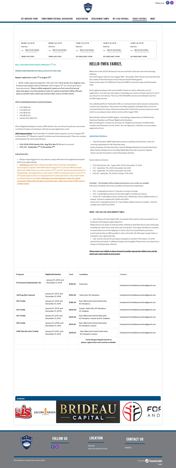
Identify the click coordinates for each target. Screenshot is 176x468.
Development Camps (100, 18)
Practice (24, 46)
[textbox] (88, 32)
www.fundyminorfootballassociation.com (38, 71)
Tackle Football (139, 18)
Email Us (128, 447)
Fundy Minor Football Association (57, 18)
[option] (33, 50)
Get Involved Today (29, 18)
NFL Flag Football (121, 18)
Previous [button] (19, 410)
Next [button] (157, 410)
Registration (82, 18)
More (153, 18)
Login (160, 464)
